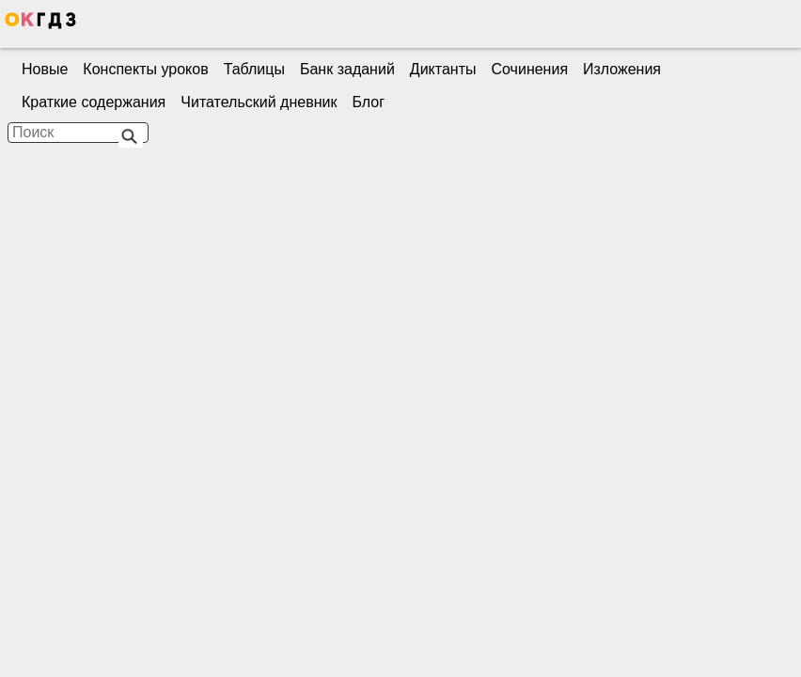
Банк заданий (347, 69)
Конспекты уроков (145, 69)
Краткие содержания (93, 102)
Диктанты (443, 69)
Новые (45, 69)
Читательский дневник (259, 102)
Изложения (622, 69)
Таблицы (254, 69)
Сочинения (530, 69)
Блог (368, 102)
